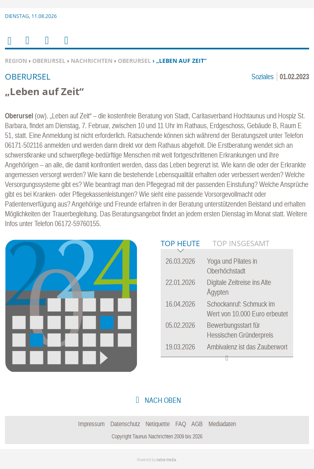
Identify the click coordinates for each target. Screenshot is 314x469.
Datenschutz (125, 423)
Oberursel (48, 60)
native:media (166, 460)
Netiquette (158, 423)
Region (16, 60)
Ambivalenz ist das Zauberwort (247, 346)
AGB (197, 423)
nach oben (162, 400)
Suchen (45, 45)
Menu (27, 45)
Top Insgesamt (241, 243)
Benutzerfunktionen (65, 45)
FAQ (180, 423)
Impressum (91, 423)
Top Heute (180, 244)
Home (9, 46)
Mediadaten (222, 423)
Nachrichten (91, 60)
